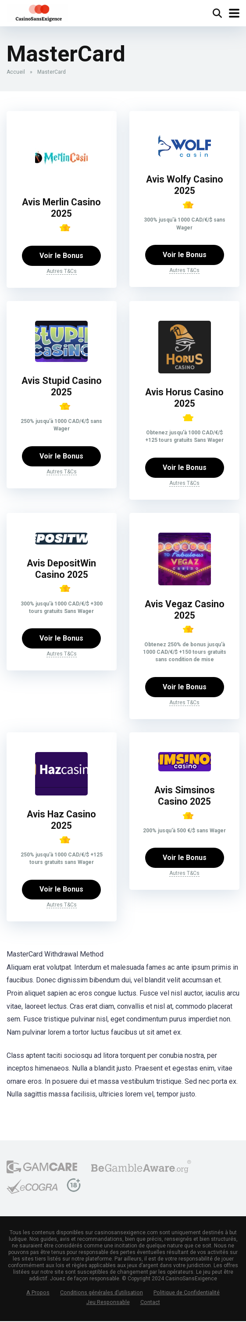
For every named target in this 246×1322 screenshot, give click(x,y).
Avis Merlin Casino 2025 (61, 208)
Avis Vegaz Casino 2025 (185, 610)
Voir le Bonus (61, 255)
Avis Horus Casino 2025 (184, 398)
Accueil (16, 72)
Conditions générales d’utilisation (101, 1293)
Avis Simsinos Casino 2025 (184, 796)
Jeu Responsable (108, 1303)
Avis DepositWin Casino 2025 (61, 569)
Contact (150, 1303)
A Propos (38, 1293)
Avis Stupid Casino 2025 (61, 386)
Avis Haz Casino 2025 (61, 820)
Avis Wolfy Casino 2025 (184, 185)
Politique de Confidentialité (186, 1293)
